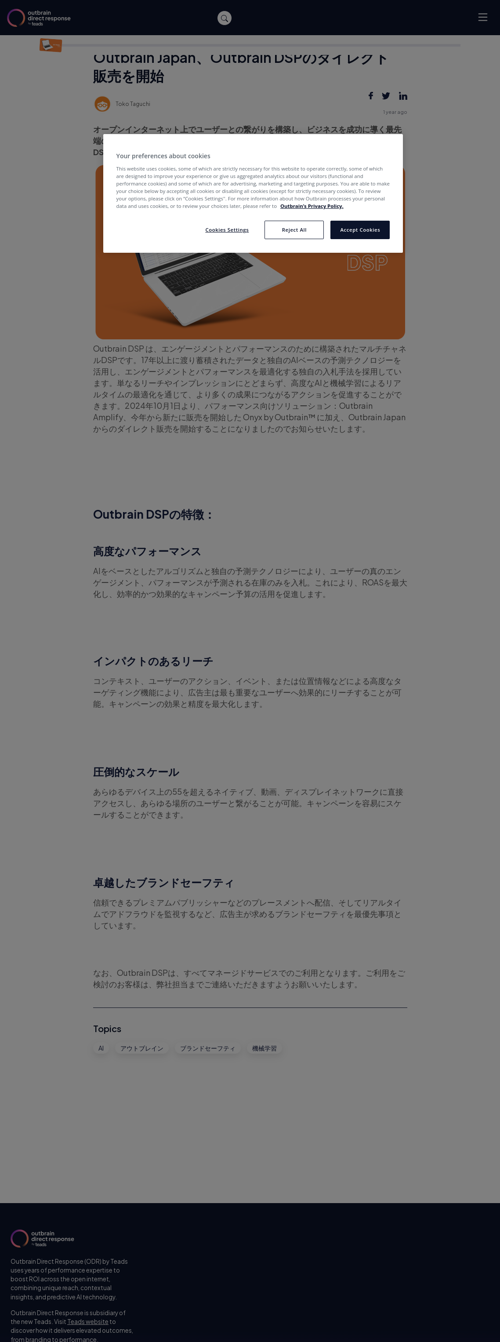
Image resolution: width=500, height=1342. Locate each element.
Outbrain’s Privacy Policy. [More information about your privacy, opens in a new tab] (312, 206)
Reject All (294, 229)
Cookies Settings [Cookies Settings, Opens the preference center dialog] (227, 229)
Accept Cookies (360, 229)
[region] (253, 193)
